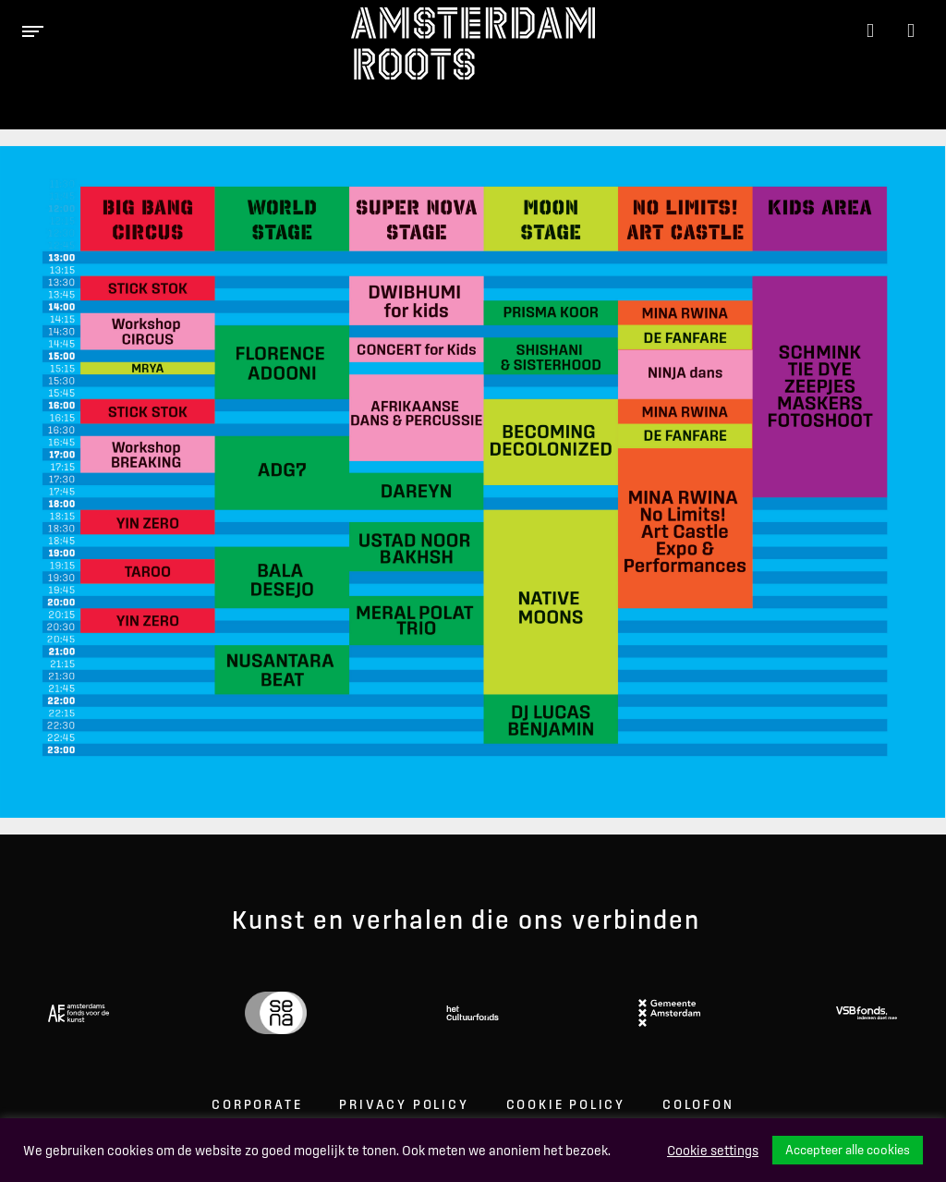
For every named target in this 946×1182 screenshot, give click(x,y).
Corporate (257, 1104)
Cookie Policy (565, 1104)
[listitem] (147, 288)
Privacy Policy (403, 1104)
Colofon (698, 1104)
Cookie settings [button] (712, 1150)
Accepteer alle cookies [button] (847, 1149)
